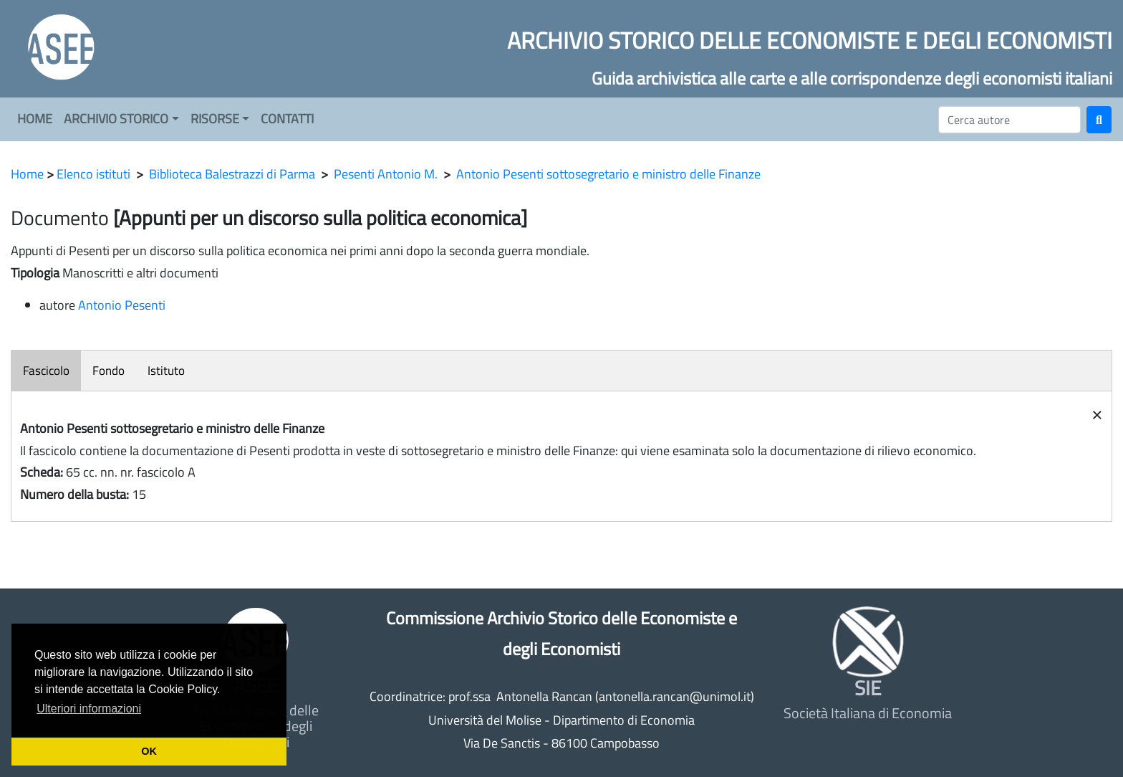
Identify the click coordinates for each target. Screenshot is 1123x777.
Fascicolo (46, 370)
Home (27, 173)
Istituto (166, 370)
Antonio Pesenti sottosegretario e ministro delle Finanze (608, 173)
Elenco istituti (93, 173)
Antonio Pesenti (121, 305)
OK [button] (149, 751)
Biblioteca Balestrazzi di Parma (232, 173)
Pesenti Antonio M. (386, 173)
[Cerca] (1009, 119)
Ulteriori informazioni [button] (89, 708)
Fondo (108, 370)
